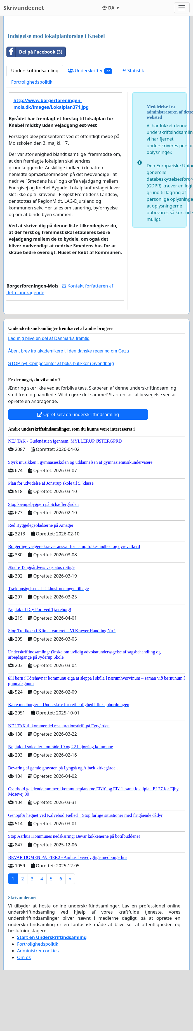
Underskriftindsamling (34, 70)
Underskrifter (90, 70)
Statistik (133, 70)
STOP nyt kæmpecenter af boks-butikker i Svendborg (61, 363)
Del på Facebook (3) (34, 52)
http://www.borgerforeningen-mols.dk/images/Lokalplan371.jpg (51, 103)
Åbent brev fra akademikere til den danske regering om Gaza (68, 351)
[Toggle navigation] (182, 7)
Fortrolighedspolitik (31, 82)
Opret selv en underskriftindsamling (78, 414)
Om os (24, 957)
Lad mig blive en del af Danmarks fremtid (49, 338)
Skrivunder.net (23, 7)
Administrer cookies (38, 951)
